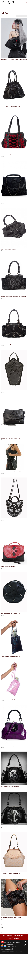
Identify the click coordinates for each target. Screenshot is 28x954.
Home (2, 9)
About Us (10, 938)
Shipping (5, 936)
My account (9, 935)
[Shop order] (21, 16)
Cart (4, 935)
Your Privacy (20, 936)
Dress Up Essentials (13, 9)
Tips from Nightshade (18, 935)
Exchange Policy (12, 936)
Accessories (6, 9)
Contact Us (16, 938)
